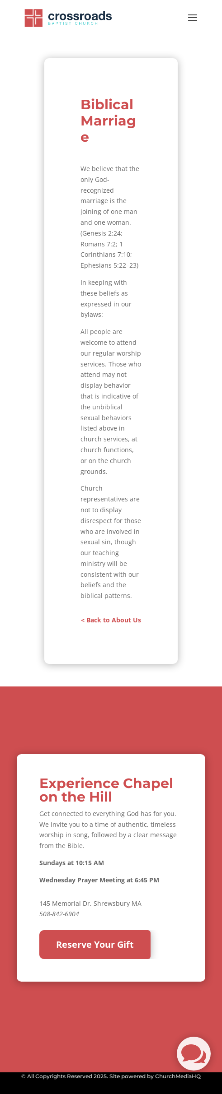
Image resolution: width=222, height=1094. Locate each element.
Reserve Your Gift (95, 944)
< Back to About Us (111, 620)
